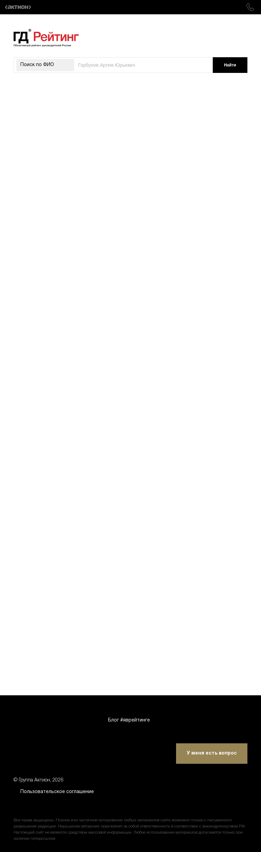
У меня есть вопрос (212, 753)
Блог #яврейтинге (129, 720)
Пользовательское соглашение (57, 792)
